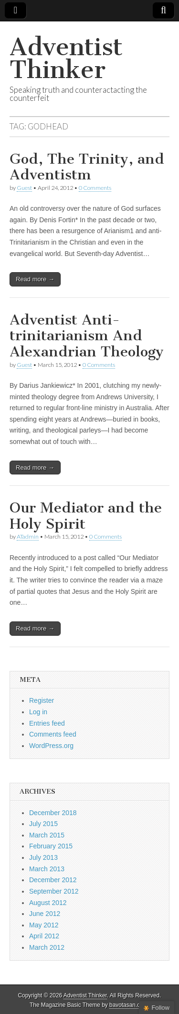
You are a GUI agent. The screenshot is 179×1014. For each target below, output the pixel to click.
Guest (24, 187)
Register (41, 700)
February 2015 (51, 846)
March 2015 (46, 835)
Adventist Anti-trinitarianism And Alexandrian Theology (87, 335)
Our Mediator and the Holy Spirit (86, 515)
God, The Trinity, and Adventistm (87, 167)
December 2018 (53, 813)
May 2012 (43, 925)
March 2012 (46, 947)
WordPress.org (51, 745)
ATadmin (28, 536)
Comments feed (52, 734)
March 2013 (46, 869)
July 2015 (43, 823)
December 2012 (53, 880)
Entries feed (47, 723)
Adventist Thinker (66, 58)
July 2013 (43, 857)
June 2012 (44, 913)
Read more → (35, 279)
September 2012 (54, 891)
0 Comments (95, 187)
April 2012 (44, 936)
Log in (38, 712)
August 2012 (48, 902)
